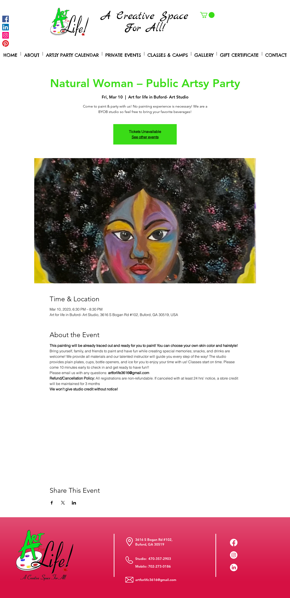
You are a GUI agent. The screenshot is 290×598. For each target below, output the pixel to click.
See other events (145, 137)
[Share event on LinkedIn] (74, 503)
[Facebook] (5, 19)
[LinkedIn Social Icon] (5, 27)
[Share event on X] (63, 503)
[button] (207, 15)
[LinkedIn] (233, 567)
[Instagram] (5, 35)
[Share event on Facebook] (52, 503)
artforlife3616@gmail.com (155, 580)
